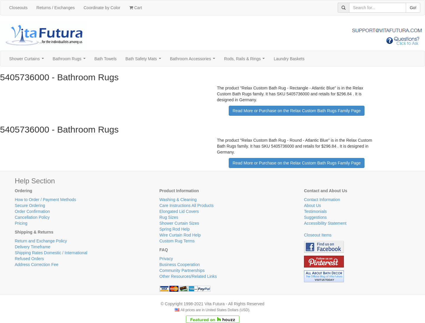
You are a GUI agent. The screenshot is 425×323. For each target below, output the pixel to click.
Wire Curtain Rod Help (180, 235)
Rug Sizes (168, 217)
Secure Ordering (30, 205)
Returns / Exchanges (55, 7)
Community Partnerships (182, 270)
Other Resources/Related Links (188, 276)
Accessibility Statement (325, 223)
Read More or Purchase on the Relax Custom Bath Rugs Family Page (297, 110)
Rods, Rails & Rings (245, 60)
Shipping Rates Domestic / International (51, 252)
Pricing (21, 223)
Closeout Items (317, 235)
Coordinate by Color (102, 7)
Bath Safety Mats (144, 60)
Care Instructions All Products (186, 205)
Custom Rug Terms (177, 241)
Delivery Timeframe (32, 246)
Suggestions (315, 217)
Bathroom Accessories (194, 60)
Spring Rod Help (174, 229)
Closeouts (18, 7)
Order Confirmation (32, 211)
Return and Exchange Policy (41, 241)
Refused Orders (29, 258)
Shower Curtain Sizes (179, 223)
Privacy (166, 258)
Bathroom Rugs (70, 60)
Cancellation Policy (32, 217)
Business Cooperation (179, 264)
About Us (312, 205)
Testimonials (315, 211)
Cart (135, 7)
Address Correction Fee (36, 264)
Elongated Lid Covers (179, 211)
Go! (413, 7)
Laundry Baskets (289, 58)
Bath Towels (105, 58)
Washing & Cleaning (178, 199)
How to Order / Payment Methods (45, 199)
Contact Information (322, 199)
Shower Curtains (27, 60)
